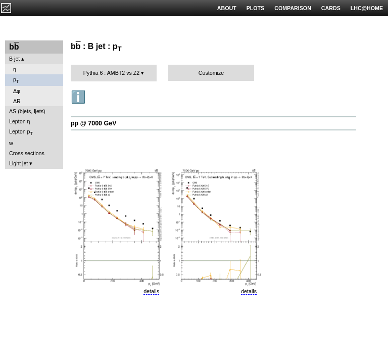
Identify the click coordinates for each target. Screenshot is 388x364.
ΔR (17, 101)
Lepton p (21, 132)
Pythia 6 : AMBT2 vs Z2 (111, 73)
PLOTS (256, 8)
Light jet (18, 163)
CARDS (331, 8)
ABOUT (226, 8)
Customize (211, 73)
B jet (14, 59)
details (151, 291)
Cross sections (26, 153)
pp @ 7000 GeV (93, 123)
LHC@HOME (367, 8)
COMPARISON (292, 8)
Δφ (16, 91)
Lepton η (19, 121)
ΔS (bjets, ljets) (27, 111)
